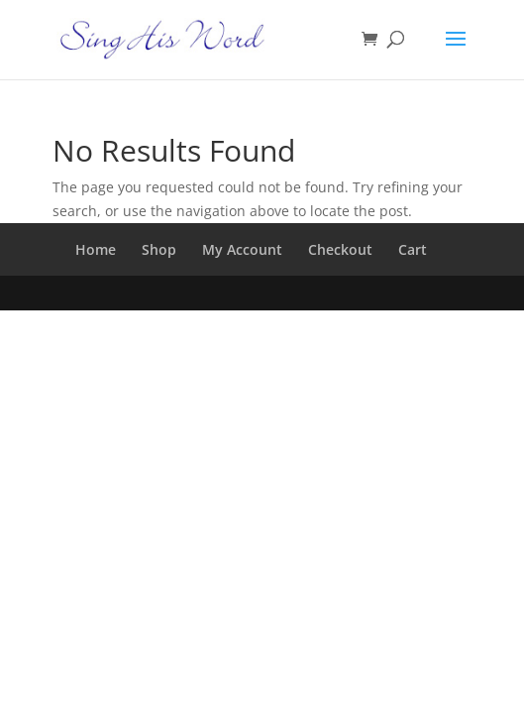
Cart (412, 249)
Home (95, 249)
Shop (159, 249)
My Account (242, 249)
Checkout (340, 249)
